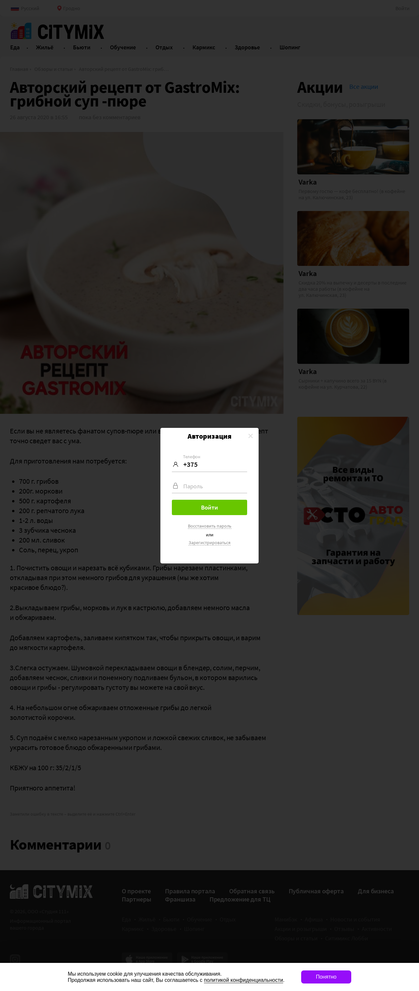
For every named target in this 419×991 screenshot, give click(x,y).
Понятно (326, 977)
